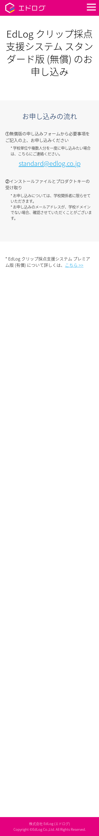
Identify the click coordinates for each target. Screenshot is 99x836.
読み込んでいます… (49, 533)
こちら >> (74, 265)
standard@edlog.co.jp (50, 163)
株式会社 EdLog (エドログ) (49, 823)
